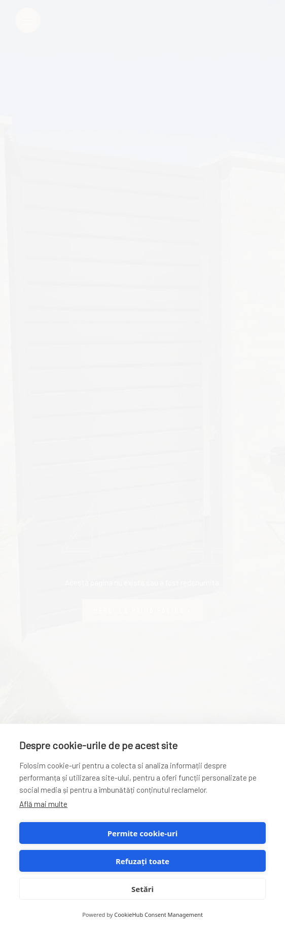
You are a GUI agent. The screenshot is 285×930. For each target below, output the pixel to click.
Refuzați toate (142, 861)
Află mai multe (43, 803)
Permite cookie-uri (142, 833)
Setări (142, 889)
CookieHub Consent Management (158, 914)
